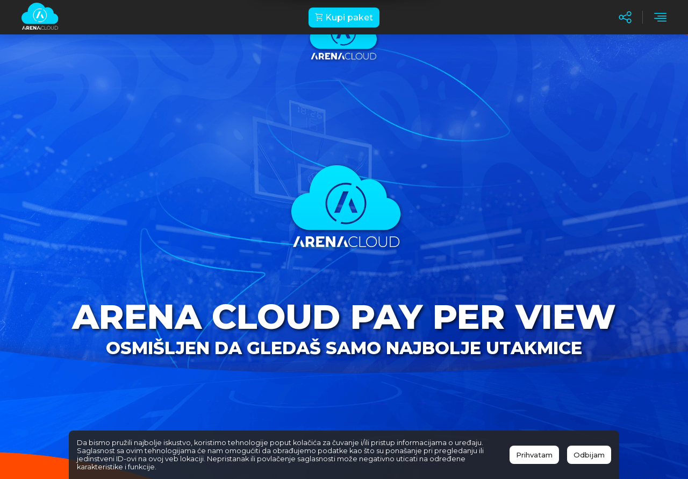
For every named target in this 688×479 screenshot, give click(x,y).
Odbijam (589, 454)
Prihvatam (534, 454)
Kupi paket (344, 17)
